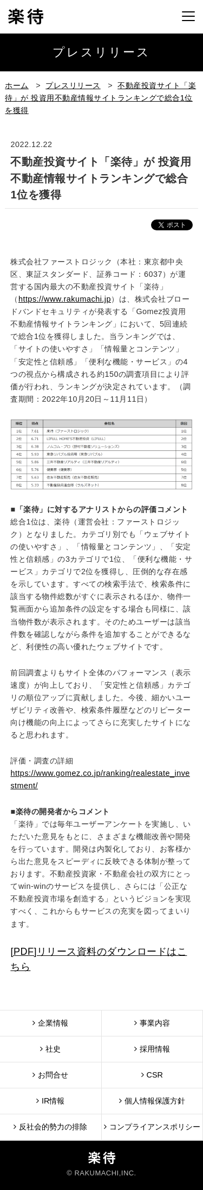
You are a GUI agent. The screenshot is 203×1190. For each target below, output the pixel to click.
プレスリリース (73, 85)
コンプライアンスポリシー (152, 1126)
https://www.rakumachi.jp (64, 299)
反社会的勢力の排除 (50, 1126)
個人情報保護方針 (152, 1100)
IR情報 (50, 1100)
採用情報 (152, 1048)
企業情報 (50, 1022)
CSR (152, 1074)
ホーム (17, 85)
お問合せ (50, 1074)
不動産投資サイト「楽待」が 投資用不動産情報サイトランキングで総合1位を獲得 (100, 98)
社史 (50, 1048)
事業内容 (152, 1022)
